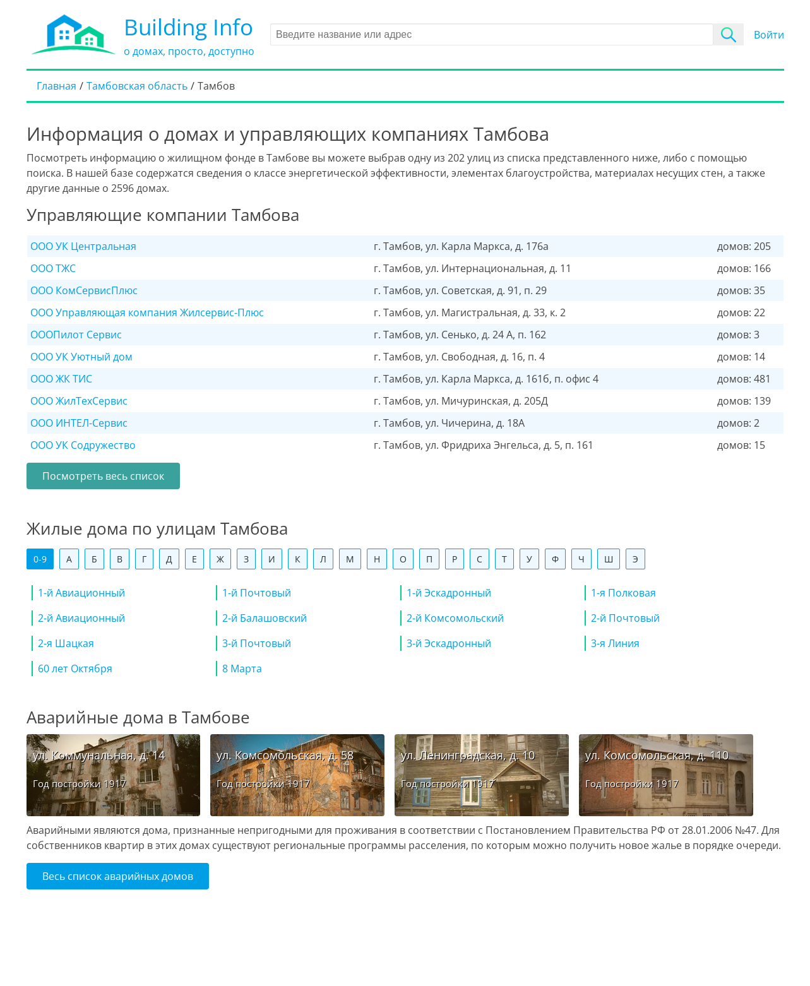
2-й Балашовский (264, 618)
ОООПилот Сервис (76, 335)
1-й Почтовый (256, 593)
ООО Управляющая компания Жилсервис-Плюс (147, 312)
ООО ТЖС (53, 268)
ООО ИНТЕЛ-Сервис (79, 423)
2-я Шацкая (66, 643)
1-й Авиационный (81, 593)
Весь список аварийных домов (117, 876)
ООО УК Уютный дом (81, 357)
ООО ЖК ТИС (61, 379)
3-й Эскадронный (449, 643)
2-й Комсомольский (455, 618)
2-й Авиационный (81, 618)
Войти (769, 35)
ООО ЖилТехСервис (79, 401)
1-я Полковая (623, 593)
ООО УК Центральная (83, 246)
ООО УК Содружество (83, 445)
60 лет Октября (75, 668)
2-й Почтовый (625, 618)
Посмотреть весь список (103, 476)
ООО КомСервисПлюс (84, 290)
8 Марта (242, 668)
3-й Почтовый (256, 643)
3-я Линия (615, 643)
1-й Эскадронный (449, 593)
